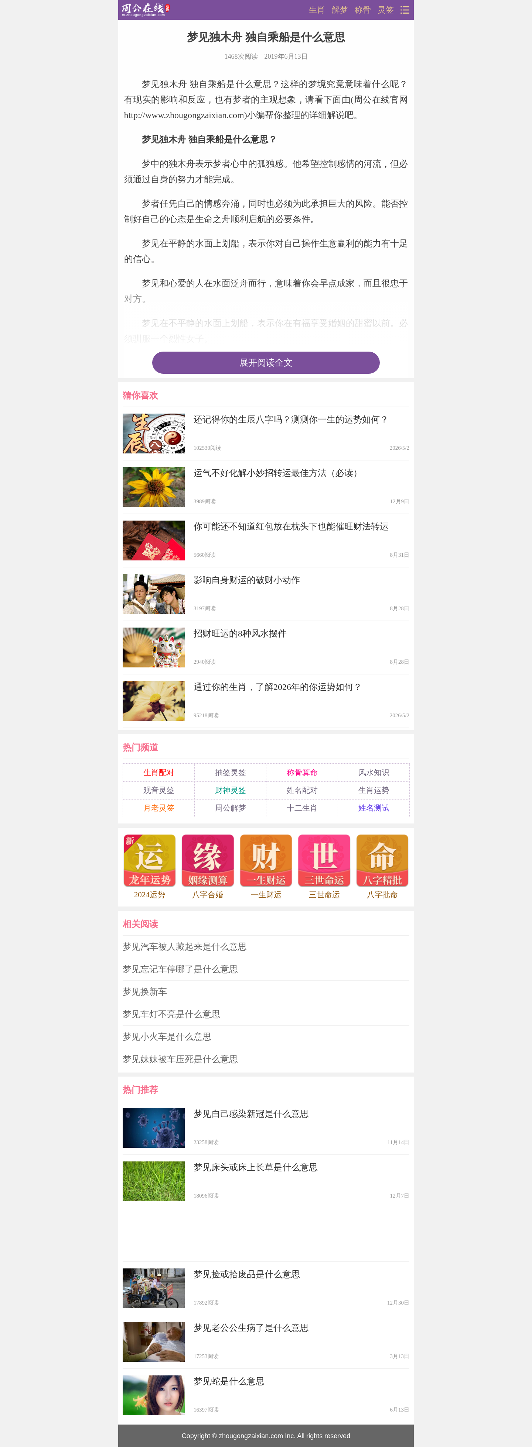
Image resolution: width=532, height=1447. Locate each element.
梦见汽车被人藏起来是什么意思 (185, 947)
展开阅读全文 (266, 362)
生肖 (317, 10)
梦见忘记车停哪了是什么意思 (180, 969)
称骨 (363, 10)
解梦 (340, 10)
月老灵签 (158, 808)
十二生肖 (302, 808)
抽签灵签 (230, 772)
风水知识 (373, 772)
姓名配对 (302, 790)
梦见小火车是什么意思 (167, 1037)
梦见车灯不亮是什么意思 (171, 1014)
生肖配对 (158, 772)
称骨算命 (302, 772)
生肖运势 (373, 790)
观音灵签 (158, 790)
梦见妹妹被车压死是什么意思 (180, 1059)
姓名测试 (373, 808)
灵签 (386, 10)
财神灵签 (230, 790)
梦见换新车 (145, 992)
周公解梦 (230, 808)
